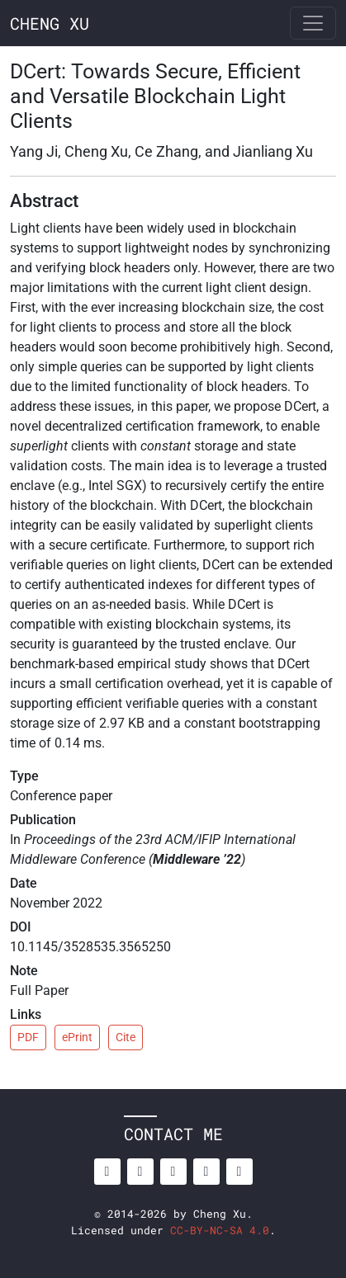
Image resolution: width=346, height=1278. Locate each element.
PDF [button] (28, 1037)
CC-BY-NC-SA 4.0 (219, 1230)
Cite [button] (125, 1037)
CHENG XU (49, 23)
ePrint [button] (77, 1037)
